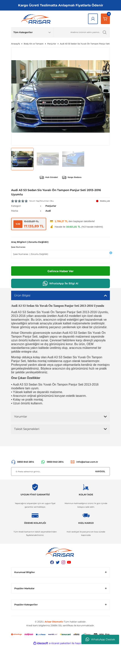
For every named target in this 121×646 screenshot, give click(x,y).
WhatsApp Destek (100, 639)
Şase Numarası (18, 247)
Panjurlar (50, 205)
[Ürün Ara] (82, 32)
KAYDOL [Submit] (100, 471)
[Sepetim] (105, 19)
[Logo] (36, 19)
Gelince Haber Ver (60, 271)
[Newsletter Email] (60, 471)
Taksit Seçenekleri (26, 429)
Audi (48, 210)
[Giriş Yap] (93, 19)
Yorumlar (20, 416)
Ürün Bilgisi (22, 295)
